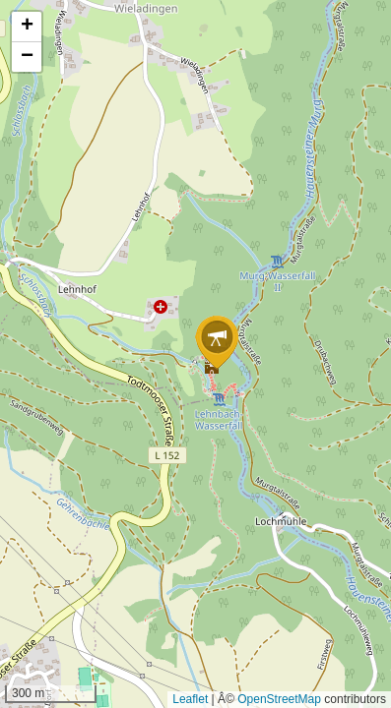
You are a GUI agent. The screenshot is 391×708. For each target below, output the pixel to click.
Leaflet (190, 699)
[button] (216, 343)
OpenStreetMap (279, 699)
